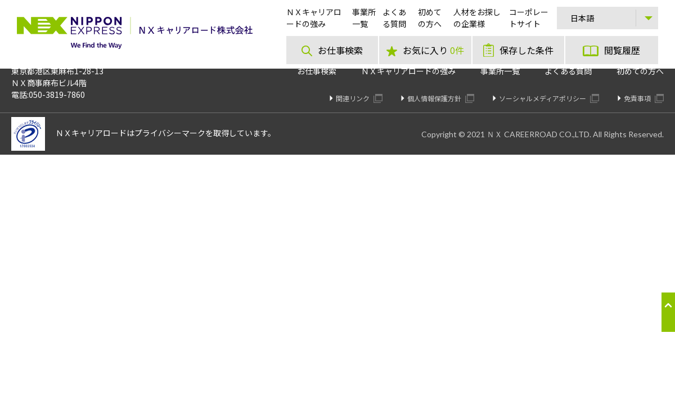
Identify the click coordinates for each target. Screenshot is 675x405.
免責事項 (644, 98)
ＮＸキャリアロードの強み (408, 70)
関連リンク (359, 98)
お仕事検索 (316, 70)
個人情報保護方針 (440, 98)
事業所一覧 (500, 70)
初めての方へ (640, 70)
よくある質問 (568, 70)
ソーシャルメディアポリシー (549, 98)
